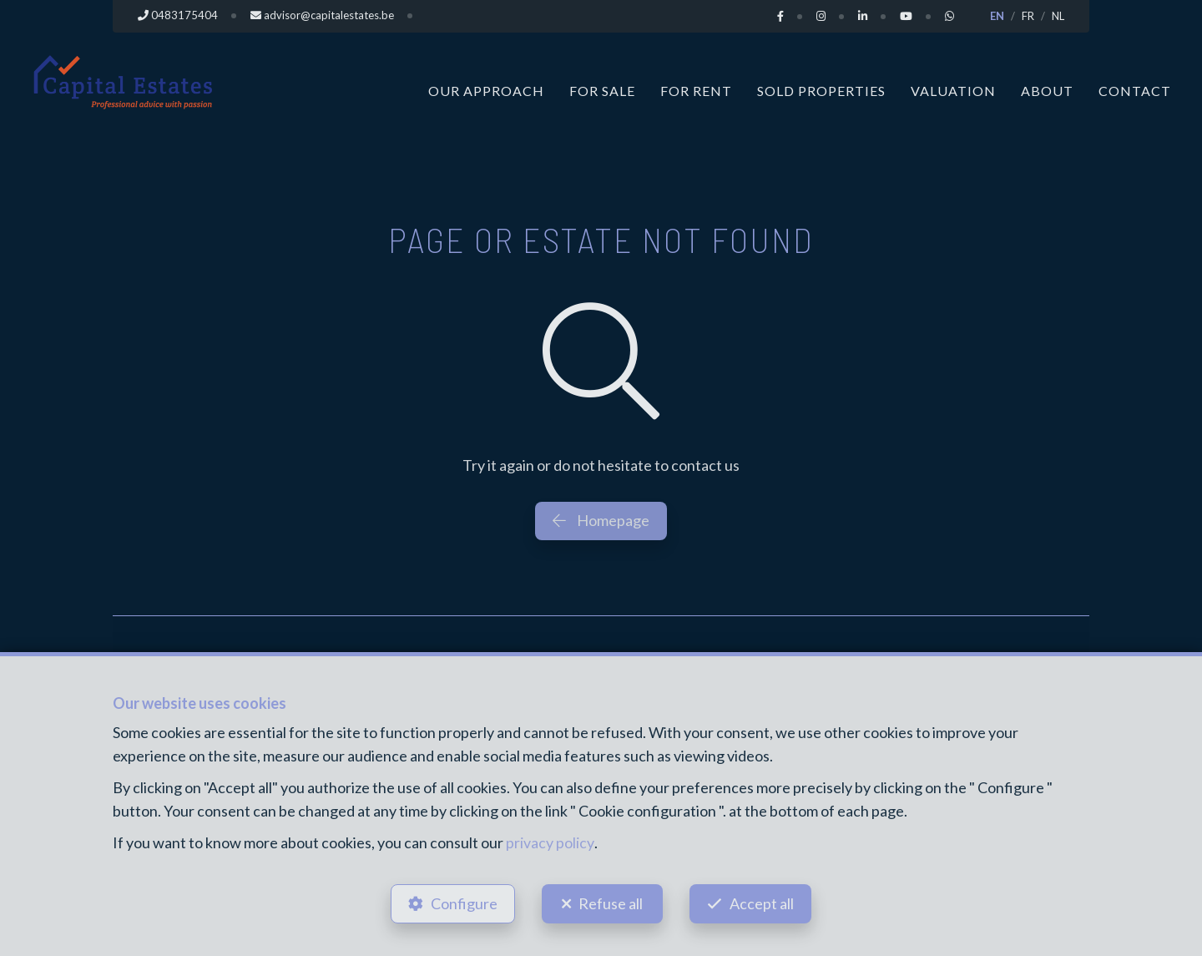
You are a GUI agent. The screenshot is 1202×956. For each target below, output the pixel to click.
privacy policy (549, 842)
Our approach (486, 90)
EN (997, 16)
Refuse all (610, 902)
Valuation (953, 90)
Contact (1134, 90)
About (1047, 90)
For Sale (602, 90)
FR (1028, 16)
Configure (463, 902)
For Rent (696, 90)
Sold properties (821, 90)
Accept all (762, 902)
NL (1058, 16)
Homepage (601, 519)
